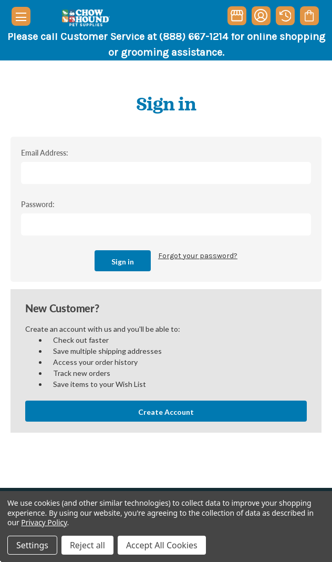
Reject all (87, 545)
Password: (38, 204)
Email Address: (44, 152)
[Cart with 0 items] (309, 16)
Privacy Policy (44, 522)
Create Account (166, 411)
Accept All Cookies (162, 545)
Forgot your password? (197, 255)
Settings (32, 545)
